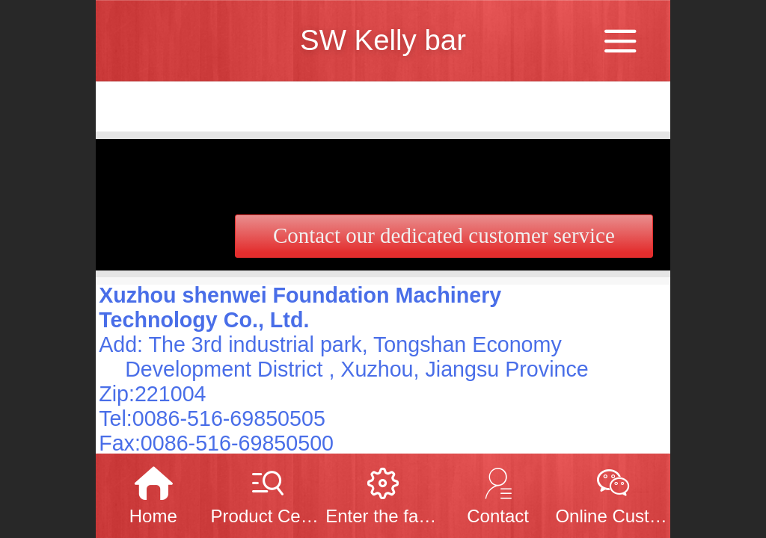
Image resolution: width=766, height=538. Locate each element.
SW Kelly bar (383, 40)
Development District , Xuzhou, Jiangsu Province (357, 369)
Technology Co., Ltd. (204, 320)
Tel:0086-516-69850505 (212, 418)
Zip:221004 (152, 394)
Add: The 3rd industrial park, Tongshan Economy (330, 344)
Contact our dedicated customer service (444, 235)
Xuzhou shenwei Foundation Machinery (300, 295)
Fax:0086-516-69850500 (216, 443)
